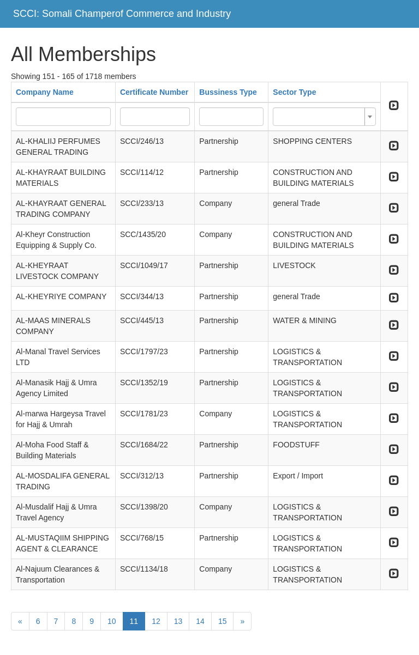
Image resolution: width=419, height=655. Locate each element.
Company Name (45, 92)
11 (134, 621)
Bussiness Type (228, 92)
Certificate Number (154, 92)
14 (200, 621)
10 (111, 621)
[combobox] (324, 116)
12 (156, 621)
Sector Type (294, 92)
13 (178, 621)
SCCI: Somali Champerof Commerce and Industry (122, 13)
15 (222, 621)
